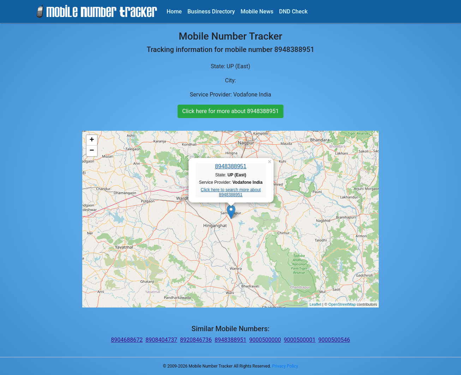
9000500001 (300, 339)
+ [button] (92, 140)
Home (174, 11)
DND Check (293, 11)
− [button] (92, 151)
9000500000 (265, 339)
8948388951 (230, 166)
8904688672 (127, 339)
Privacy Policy (285, 366)
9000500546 (334, 339)
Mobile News (257, 11)
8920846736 (196, 339)
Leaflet (315, 304)
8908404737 (161, 339)
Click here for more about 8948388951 (230, 111)
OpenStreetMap (342, 304)
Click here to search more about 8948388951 (231, 192)
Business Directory (211, 11)
